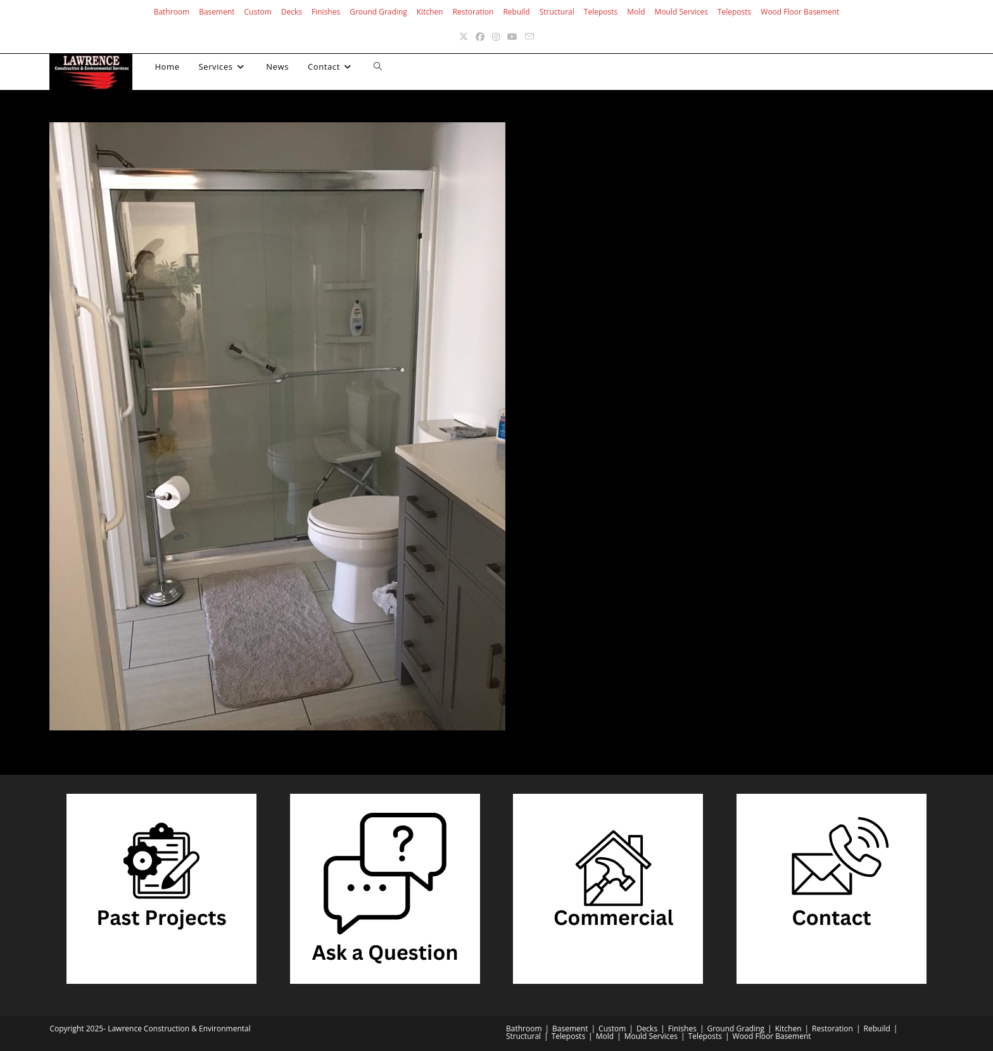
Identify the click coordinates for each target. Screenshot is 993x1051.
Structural (557, 11)
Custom (258, 11)
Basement (216, 11)
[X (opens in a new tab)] (463, 36)
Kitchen (430, 11)
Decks (291, 11)
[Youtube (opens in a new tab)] (512, 36)
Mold (636, 11)
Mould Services (681, 11)
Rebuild (516, 11)
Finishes (326, 11)
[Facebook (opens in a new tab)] (480, 36)
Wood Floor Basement (800, 11)
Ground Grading (378, 11)
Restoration (473, 11)
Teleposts (600, 11)
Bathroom (172, 11)
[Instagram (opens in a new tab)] (495, 36)
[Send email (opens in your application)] (529, 36)
